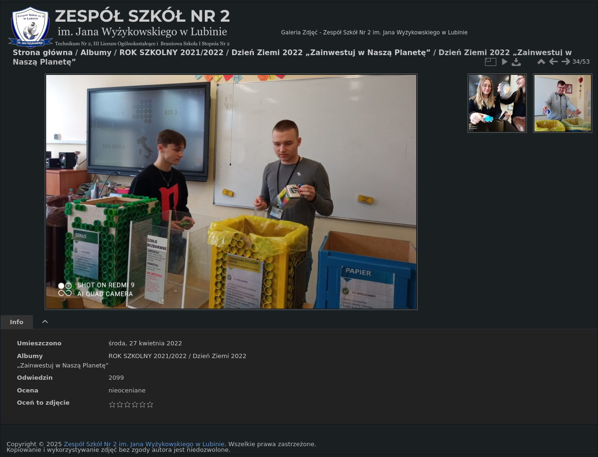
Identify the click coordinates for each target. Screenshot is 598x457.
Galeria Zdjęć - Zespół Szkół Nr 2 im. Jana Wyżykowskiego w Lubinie (374, 32)
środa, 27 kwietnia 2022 (145, 343)
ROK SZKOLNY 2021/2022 (147, 355)
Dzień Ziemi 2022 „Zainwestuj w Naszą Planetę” (330, 53)
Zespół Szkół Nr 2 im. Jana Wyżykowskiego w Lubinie (144, 444)
